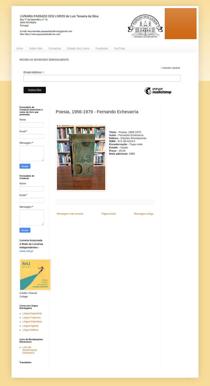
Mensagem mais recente (70, 213)
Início (19, 48)
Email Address (34, 72)
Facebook (102, 48)
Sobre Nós (35, 48)
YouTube (119, 48)
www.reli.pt (26, 251)
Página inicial (109, 213)
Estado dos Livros (78, 48)
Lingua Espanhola (32, 313)
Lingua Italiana (30, 329)
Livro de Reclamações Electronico (30, 350)
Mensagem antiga (143, 213)
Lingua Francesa (31, 317)
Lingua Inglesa (30, 325)
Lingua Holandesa (32, 321)
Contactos (54, 48)
